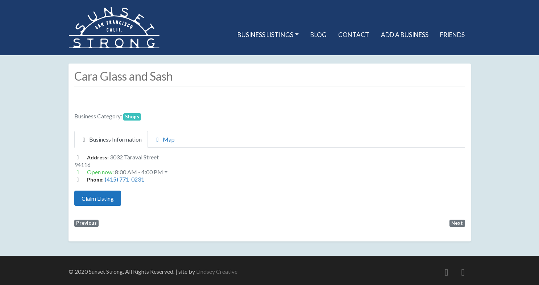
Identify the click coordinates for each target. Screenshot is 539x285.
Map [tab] (164, 139)
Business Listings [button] (265, 34)
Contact (353, 34)
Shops (132, 116)
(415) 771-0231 (124, 179)
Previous (86, 223)
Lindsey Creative (216, 271)
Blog (318, 34)
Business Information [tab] (111, 139)
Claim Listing (98, 198)
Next (457, 223)
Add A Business (404, 34)
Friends (452, 34)
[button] (269, 172)
